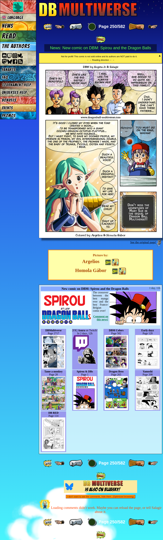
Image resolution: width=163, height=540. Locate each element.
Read (9, 36)
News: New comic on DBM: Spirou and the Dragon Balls (100, 48)
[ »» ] (101, 39)
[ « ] (76, 26)
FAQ (5, 77)
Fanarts (9, 70)
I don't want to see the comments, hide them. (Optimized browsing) (100, 496)
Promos (9, 115)
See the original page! (143, 242)
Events (7, 108)
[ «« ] (48, 27)
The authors (16, 46)
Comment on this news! (100, 318)
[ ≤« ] (59, 27)
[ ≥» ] (153, 27)
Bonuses (9, 100)
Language (12, 17)
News (7, 26)
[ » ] (136, 26)
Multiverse (88, 9)
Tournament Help (16, 85)
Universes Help (14, 92)
